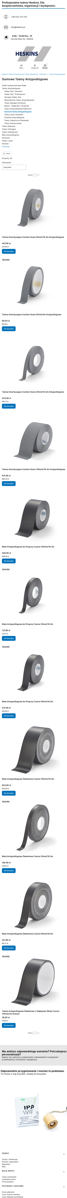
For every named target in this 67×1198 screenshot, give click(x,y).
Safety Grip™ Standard (13, 91)
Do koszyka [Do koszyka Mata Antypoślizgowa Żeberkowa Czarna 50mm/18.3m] (9, 948)
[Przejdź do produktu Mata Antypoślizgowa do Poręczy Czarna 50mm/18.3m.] (33, 672)
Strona (30, 175)
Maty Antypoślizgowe (10, 135)
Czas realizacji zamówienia (12, 1197)
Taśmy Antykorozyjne (12, 123)
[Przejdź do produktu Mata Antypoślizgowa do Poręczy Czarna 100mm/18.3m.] (33, 517)
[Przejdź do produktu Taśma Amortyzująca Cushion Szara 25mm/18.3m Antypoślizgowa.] (33, 362)
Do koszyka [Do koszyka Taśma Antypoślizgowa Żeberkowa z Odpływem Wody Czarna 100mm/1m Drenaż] (9, 1025)
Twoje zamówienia (9, 1177)
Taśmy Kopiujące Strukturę (15, 103)
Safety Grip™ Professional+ (15, 94)
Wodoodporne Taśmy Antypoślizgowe (19, 100)
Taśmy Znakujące (9, 129)
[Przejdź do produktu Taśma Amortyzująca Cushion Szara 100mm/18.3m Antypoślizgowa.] (33, 439)
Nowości (5, 144)
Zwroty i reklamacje (9, 1159)
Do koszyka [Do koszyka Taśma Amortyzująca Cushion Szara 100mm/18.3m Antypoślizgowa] (9, 483)
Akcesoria (6, 138)
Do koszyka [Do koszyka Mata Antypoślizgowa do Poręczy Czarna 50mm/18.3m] (9, 716)
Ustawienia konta (8, 1179)
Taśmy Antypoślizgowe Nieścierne (17, 109)
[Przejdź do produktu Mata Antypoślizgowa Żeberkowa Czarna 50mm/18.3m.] (33, 904)
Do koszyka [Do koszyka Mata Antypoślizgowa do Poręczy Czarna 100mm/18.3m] (9, 561)
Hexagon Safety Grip (12, 97)
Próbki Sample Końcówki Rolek (14, 85)
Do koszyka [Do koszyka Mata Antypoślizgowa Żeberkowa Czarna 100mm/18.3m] (9, 793)
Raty (4, 1167)
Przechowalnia (7, 1182)
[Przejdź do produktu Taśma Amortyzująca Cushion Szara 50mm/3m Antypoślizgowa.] (33, 285)
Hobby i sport (7, 141)
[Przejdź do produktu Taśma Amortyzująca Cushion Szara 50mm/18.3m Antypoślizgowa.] (33, 207)
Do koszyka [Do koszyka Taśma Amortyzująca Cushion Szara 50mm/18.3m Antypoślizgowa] (9, 251)
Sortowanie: (6, 162)
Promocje (5, 146)
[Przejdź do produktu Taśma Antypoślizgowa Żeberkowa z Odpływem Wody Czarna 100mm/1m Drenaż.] (33, 981)
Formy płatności (8, 1192)
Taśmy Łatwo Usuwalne (13, 115)
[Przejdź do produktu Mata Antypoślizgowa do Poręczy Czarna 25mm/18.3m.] (33, 594)
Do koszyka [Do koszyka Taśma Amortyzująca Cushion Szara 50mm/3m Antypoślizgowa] (9, 329)
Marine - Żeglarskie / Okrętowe (16, 106)
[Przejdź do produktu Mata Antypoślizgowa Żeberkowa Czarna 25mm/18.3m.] (33, 826)
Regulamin (6, 1164)
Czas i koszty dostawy (11, 1194)
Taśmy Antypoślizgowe (57, 74)
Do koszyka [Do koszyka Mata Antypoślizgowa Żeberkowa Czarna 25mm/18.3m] (9, 870)
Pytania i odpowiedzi (10, 1162)
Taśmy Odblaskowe (10, 132)
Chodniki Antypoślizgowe (14, 117)
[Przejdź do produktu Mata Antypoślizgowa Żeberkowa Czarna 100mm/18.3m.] (33, 749)
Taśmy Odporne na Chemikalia (16, 120)
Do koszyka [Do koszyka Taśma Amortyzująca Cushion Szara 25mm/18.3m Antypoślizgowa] (9, 406)
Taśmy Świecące (8, 126)
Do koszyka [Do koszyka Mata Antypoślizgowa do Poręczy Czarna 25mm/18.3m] (9, 638)
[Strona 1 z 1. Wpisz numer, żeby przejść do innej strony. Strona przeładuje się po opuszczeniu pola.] (35, 175)
